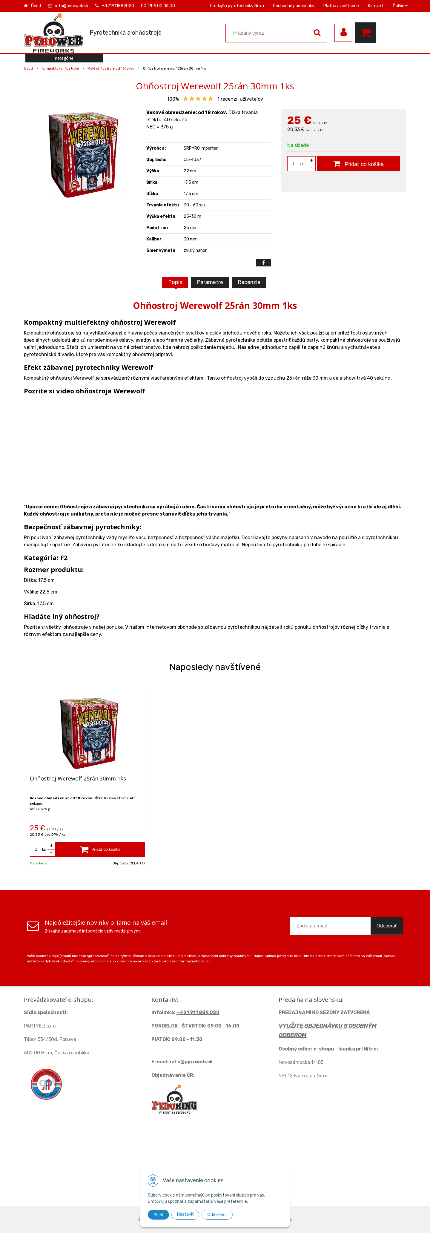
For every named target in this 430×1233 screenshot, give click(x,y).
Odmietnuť (217, 1214)
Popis (175, 282)
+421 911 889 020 (197, 1012)
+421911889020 (118, 5)
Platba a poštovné (341, 5)
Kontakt (376, 5)
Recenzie (249, 282)
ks (301, 164)
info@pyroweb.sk (71, 5)
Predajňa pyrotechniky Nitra (237, 5)
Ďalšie (400, 5)
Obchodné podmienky (293, 5)
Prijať (158, 1214)
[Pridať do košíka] (358, 163)
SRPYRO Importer (201, 148)
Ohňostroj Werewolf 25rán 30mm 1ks (78, 778)
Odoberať (387, 925)
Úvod (36, 5)
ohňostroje (62, 333)
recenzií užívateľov (240, 99)
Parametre (210, 282)
